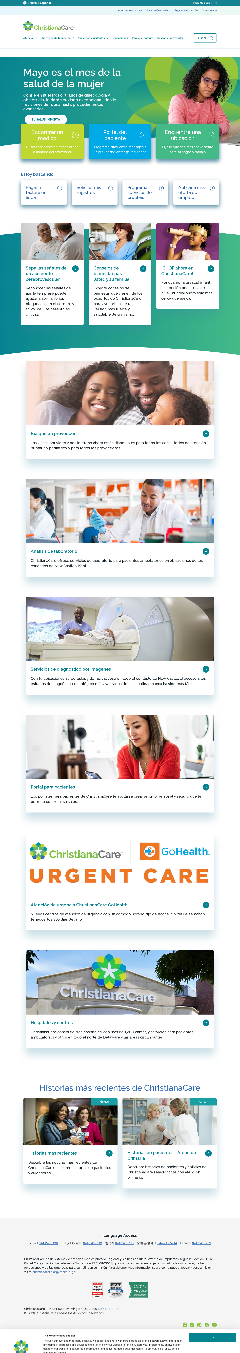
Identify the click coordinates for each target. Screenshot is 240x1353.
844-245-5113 (124, 1243)
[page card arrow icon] (75, 268)
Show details (51, 1346)
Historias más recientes (52, 1153)
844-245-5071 (201, 1243)
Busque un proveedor (53, 433)
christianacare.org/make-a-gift (55, 1272)
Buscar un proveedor (170, 38)
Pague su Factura (142, 38)
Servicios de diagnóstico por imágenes (71, 669)
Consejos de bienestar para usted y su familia (111, 274)
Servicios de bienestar (58, 38)
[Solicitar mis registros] (95, 192)
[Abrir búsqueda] (205, 37)
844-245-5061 (48, 1243)
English (32, 2)
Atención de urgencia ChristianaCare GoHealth (79, 904)
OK (212, 1314)
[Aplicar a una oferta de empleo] (196, 192)
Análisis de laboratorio (54, 551)
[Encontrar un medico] (52, 141)
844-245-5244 (167, 1243)
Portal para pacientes (53, 787)
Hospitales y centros (52, 1022)
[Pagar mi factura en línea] (44, 192)
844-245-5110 (92, 1243)
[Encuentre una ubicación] (187, 141)
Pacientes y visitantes (93, 38)
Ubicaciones (120, 38)
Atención (30, 38)
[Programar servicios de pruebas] (145, 192)
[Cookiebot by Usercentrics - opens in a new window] (21, 1346)
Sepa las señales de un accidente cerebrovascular (46, 274)
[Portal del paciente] (120, 141)
